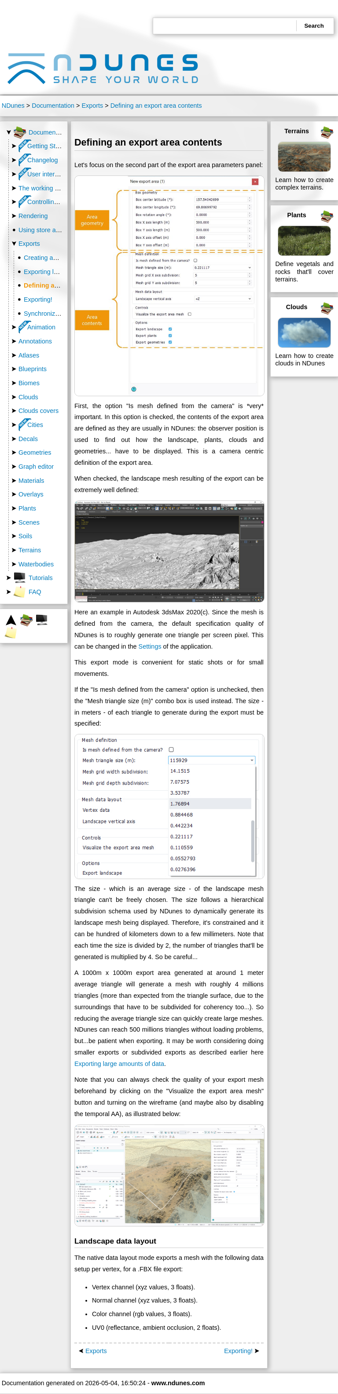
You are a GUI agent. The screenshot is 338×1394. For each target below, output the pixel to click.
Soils (25, 536)
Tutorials (33, 577)
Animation (36, 327)
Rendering (33, 215)
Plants (27, 508)
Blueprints (32, 368)
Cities (30, 424)
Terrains (29, 550)
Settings (150, 646)
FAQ (27, 591)
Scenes (29, 522)
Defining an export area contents (156, 105)
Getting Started (44, 146)
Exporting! (38, 299)
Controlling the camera (54, 201)
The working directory (48, 188)
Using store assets (44, 230)
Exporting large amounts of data (119, 1063)
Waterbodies (36, 564)
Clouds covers (38, 410)
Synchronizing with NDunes (62, 313)
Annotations (35, 341)
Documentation (53, 105)
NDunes (13, 105)
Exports (92, 105)
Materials (31, 480)
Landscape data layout (115, 1241)
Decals (28, 438)
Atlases (28, 355)
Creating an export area (57, 257)
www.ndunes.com (178, 1383)
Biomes (29, 383)
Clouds (28, 397)
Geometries (34, 452)
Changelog (38, 160)
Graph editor (36, 466)
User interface (42, 174)
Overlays (31, 494)
